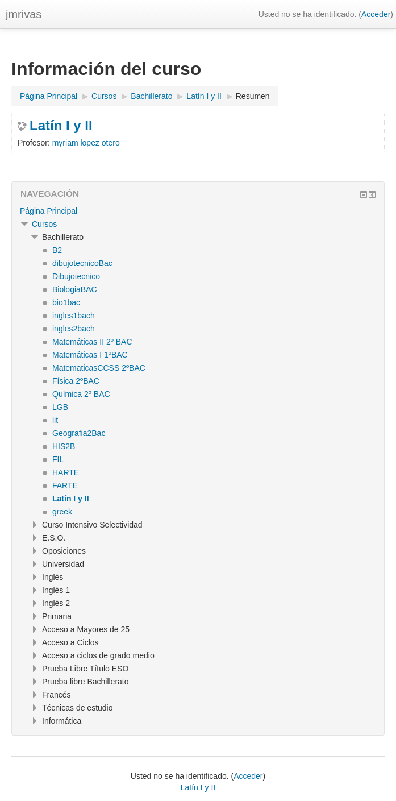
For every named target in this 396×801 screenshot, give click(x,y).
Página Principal (48, 210)
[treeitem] (198, 211)
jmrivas (23, 14)
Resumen (253, 96)
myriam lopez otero (86, 142)
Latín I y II (61, 125)
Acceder (375, 14)
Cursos (44, 224)
